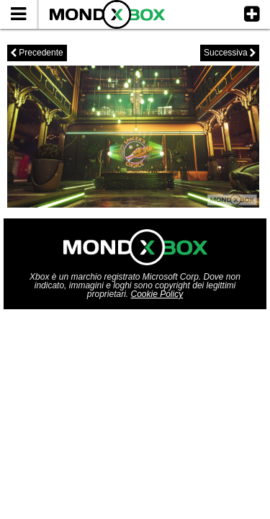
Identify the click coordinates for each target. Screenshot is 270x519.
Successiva (230, 53)
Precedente (37, 53)
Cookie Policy (157, 294)
